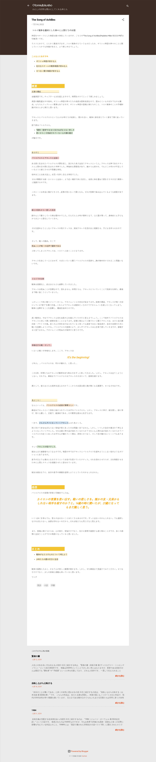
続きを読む (119, 676)
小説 (46, 585)
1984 (34, 710)
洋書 (53, 585)
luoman (84, 756)
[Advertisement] (67, 742)
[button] (123, 20)
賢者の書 (36, 656)
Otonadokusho (42, 5)
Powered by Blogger (78, 751)
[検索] (127, 6)
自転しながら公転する (42, 683)
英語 (39, 585)
